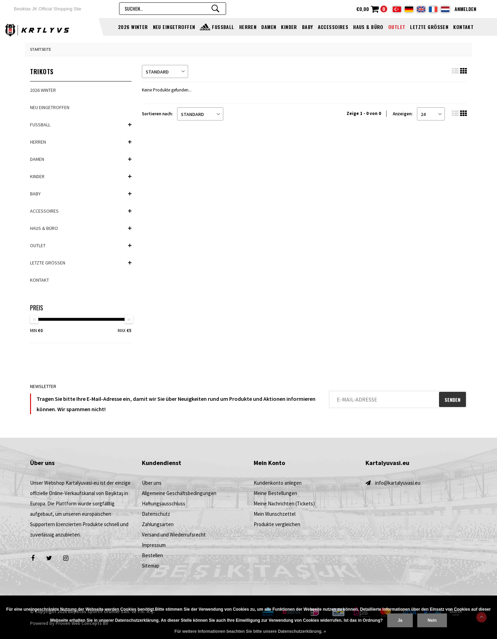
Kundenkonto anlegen (278, 483)
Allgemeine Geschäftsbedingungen (179, 493)
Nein (432, 620)
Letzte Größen (429, 26)
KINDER (289, 26)
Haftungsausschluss (163, 503)
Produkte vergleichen (277, 524)
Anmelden (465, 8)
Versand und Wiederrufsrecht (174, 534)
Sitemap (150, 565)
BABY (307, 26)
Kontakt (463, 26)
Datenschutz (156, 514)
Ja (400, 620)
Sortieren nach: (157, 114)
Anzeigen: (402, 114)
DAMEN (268, 26)
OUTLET (397, 26)
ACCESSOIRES (333, 26)
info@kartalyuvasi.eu (397, 483)
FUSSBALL (223, 26)
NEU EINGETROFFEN (174, 26)
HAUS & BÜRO (368, 26)
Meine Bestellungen (275, 493)
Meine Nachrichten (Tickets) (284, 503)
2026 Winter (133, 26)
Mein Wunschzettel (274, 514)
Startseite (40, 49)
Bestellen (152, 555)
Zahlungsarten (158, 524)
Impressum (154, 545)
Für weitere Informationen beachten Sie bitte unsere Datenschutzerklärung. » (250, 631)
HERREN (248, 26)
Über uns (152, 483)
